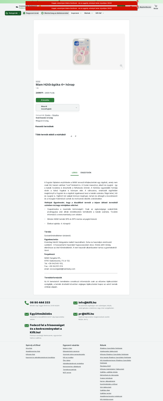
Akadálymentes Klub (33, 297)
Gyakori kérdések (106, 324)
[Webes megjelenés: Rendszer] (72, 396)
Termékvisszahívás (69, 315)
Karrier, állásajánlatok (107, 327)
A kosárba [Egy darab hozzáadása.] (93, 46)
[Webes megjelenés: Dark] (92, 396)
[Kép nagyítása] (73, 59)
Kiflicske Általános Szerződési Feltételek (114, 300)
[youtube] (75, 353)
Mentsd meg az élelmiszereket (54, 13)
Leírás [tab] (74, 118)
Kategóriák (13, 13)
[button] (144, 7)
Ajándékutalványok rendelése (73, 309)
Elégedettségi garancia (71, 297)
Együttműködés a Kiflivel (108, 330)
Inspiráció (76, 13)
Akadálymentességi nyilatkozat (111, 342)
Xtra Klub (29, 294)
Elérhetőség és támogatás (109, 321)
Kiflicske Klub (30, 300)
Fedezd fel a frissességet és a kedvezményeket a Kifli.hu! (47, 274)
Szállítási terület (105, 339)
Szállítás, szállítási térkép (109, 317)
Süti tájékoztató (105, 333)
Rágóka (103, 61)
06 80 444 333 (40, 248)
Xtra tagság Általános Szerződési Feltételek (115, 303)
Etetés (95, 61)
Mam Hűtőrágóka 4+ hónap (103, 30)
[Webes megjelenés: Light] (83, 396)
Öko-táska (66, 306)
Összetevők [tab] (85, 118)
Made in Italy (67, 294)
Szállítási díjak (105, 336)
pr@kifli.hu (86, 259)
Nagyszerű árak (31, 13)
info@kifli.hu (87, 248)
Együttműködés (41, 259)
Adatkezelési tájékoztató (109, 297)
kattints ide (55, 381)
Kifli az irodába (68, 303)
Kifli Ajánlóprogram (106, 345)
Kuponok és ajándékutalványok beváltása (40, 303)
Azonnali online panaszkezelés (74, 300)
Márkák (88, 13)
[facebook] (64, 353)
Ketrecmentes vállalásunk (72, 312)
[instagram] (69, 353)
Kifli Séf (100, 13)
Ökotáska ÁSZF (105, 311)
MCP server (67, 318)
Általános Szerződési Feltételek (111, 294)
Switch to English (85, 387)
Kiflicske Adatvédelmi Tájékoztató (112, 314)
